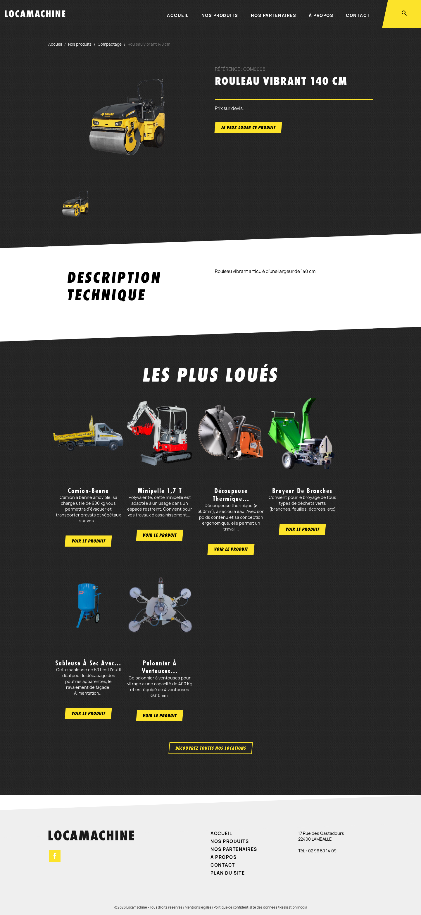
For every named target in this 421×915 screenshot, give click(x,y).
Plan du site (227, 873)
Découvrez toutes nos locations (210, 748)
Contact (358, 15)
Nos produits (219, 15)
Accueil (178, 15)
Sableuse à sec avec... (88, 663)
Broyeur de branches (302, 491)
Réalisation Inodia (293, 907)
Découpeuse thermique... (231, 495)
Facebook (55, 856)
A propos (223, 857)
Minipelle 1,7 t (160, 491)
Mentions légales (198, 907)
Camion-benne (88, 491)
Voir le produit (88, 541)
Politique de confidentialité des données (245, 907)
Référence (227, 69)
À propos (321, 15)
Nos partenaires (273, 15)
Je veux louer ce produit (248, 127)
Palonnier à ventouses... (160, 667)
